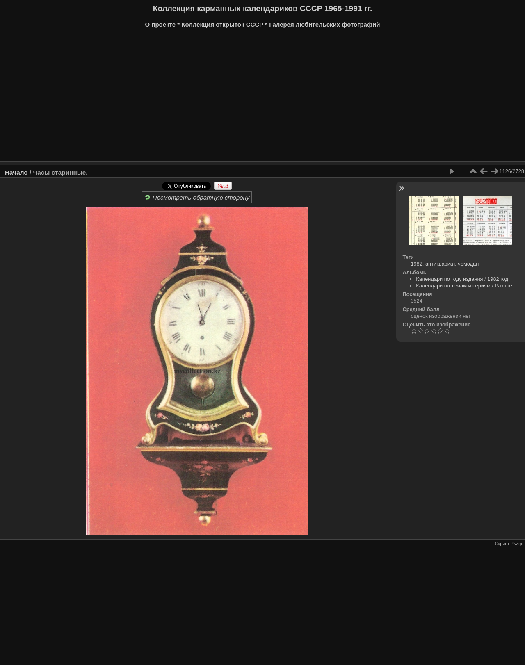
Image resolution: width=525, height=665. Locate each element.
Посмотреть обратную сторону (197, 197)
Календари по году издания (449, 279)
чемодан (468, 264)
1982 (416, 264)
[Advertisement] (252, 97)
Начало (16, 172)
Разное (503, 285)
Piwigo (517, 543)
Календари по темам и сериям (453, 285)
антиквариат (440, 264)
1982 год (497, 279)
